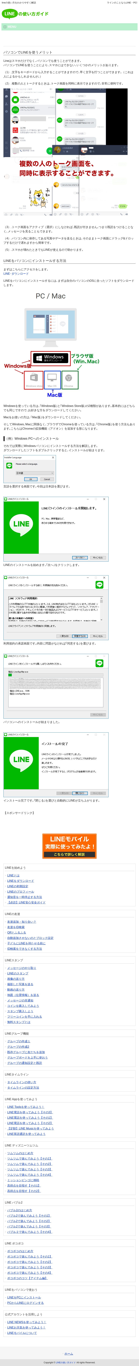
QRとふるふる (16, 932)
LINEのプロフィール (20, 891)
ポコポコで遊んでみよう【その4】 (29, 1272)
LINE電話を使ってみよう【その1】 (30, 1117)
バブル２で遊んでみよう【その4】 (29, 1231)
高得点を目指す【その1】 (24, 1185)
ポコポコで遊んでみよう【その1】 (29, 1256)
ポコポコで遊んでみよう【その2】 (29, 1262)
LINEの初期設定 (17, 886)
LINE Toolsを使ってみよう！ (25, 1106)
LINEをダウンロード (20, 880)
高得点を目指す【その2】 (24, 1191)
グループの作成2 (18, 1046)
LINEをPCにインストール (24, 1297)
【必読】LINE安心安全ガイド (26, 902)
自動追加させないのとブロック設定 (30, 937)
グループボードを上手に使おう (27, 1057)
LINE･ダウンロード (16, 273)
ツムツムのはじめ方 (20, 1153)
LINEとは (13, 875)
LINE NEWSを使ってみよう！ (26, 1322)
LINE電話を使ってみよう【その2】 (30, 1123)
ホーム (68, 1353)
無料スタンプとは (18, 1022)
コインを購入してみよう (23, 1005)
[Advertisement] (69, 39)
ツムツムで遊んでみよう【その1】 (29, 1158)
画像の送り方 (16, 978)
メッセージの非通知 (20, 1000)
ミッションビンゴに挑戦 (23, 1180)
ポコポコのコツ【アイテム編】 (27, 1278)
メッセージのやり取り (21, 968)
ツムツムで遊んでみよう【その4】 (29, 1174)
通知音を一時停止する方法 (24, 897)
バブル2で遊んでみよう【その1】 (29, 1215)
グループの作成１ (18, 1041)
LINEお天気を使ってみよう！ (26, 1327)
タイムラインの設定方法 (23, 1087)
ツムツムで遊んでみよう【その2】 (29, 1164)
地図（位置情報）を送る (23, 995)
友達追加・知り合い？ (21, 921)
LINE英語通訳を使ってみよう (26, 1133)
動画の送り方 (16, 989)
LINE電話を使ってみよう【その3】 (30, 1112)
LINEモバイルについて (22, 1332)
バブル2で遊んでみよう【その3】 (29, 1226)
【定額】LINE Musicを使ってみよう (30, 1128)
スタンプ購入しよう (20, 1011)
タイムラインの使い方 (21, 1082)
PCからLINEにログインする (25, 1302)
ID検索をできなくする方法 (24, 948)
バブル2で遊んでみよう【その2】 (29, 1221)
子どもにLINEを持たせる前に (26, 943)
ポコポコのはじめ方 (20, 1251)
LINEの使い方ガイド (66, 1362)
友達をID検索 (16, 927)
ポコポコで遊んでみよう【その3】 (29, 1267)
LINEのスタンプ (17, 973)
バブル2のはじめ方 (19, 1210)
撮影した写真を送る (20, 984)
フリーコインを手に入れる (24, 1016)
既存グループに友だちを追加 (26, 1052)
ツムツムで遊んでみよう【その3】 (29, 1169)
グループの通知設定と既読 (24, 1062)
